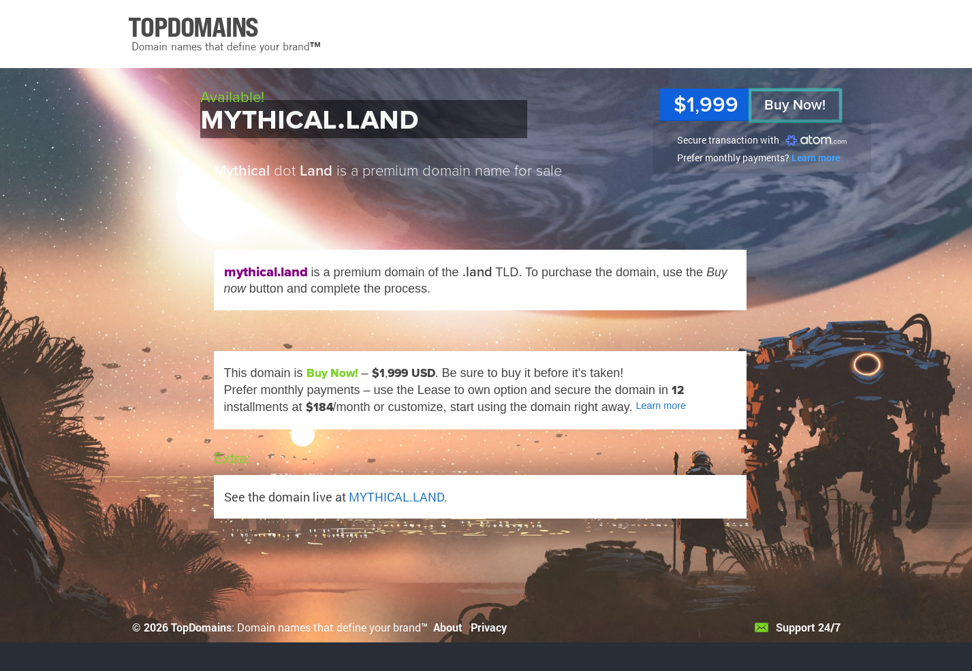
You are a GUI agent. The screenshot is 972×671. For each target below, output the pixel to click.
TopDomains (201, 627)
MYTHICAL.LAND (396, 497)
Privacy (489, 627)
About (448, 627)
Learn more (815, 157)
